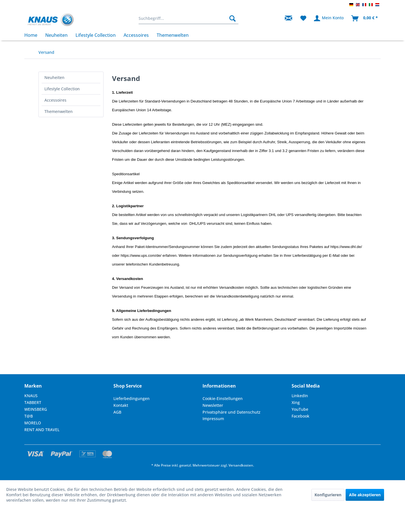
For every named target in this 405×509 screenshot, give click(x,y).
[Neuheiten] (56, 35)
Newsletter (212, 405)
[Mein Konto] (329, 18)
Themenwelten (58, 111)
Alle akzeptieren (365, 494)
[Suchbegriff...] (188, 18)
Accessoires (55, 100)
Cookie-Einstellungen (222, 398)
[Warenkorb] (365, 18)
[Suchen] (232, 18)
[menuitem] (188, 18)
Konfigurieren (327, 494)
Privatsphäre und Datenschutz (231, 412)
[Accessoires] (136, 35)
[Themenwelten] (173, 35)
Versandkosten (241, 465)
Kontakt (120, 405)
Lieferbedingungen (131, 398)
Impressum (213, 418)
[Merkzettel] (303, 18)
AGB (117, 412)
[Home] (32, 35)
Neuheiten (54, 77)
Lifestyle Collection (62, 88)
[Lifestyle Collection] (96, 35)
